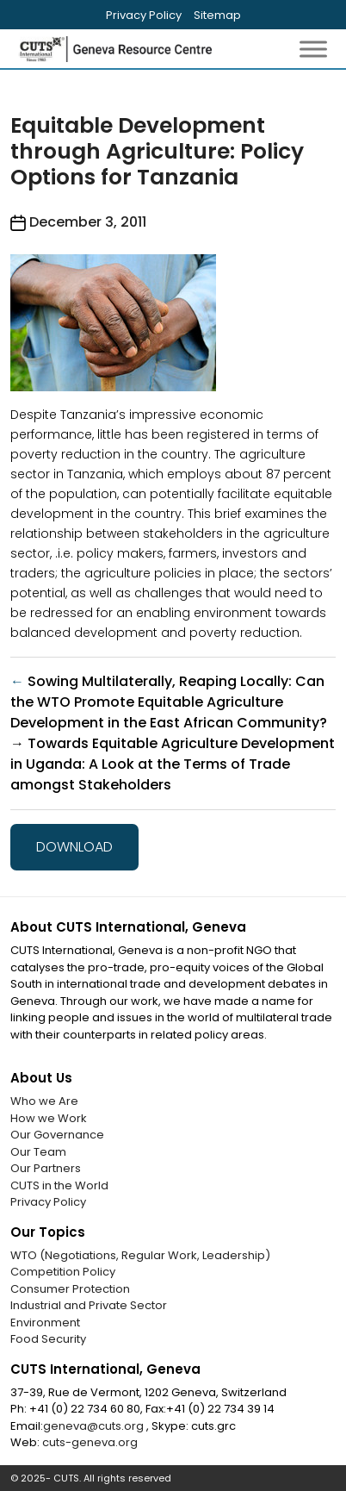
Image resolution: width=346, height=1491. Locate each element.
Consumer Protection (70, 1289)
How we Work (48, 1118)
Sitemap (217, 15)
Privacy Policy (144, 15)
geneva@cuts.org (94, 1426)
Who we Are (44, 1101)
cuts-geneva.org (90, 1442)
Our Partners (45, 1168)
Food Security (48, 1339)
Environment (45, 1322)
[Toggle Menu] (313, 49)
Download (74, 847)
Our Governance (57, 1134)
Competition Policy (62, 1271)
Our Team (38, 1152)
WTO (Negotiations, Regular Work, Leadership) (140, 1255)
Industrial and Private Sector (88, 1305)
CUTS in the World (59, 1185)
